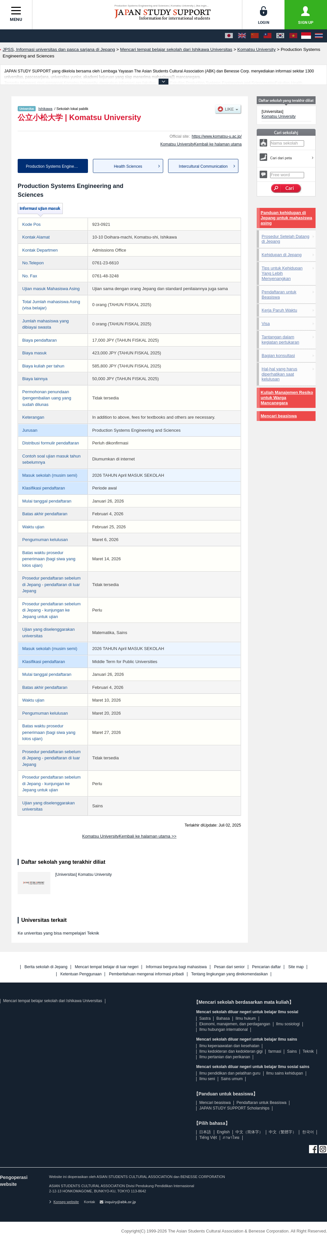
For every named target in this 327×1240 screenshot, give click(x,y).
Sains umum (232, 1079)
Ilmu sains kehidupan (284, 1073)
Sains (292, 1051)
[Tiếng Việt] (293, 35)
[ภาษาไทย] (319, 35)
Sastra (205, 1018)
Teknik (308, 1051)
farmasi (274, 1051)
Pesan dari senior (229, 967)
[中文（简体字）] (255, 35)
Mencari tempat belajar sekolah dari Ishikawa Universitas (52, 1001)
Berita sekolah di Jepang (46, 967)
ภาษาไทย (231, 1137)
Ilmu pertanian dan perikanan (224, 1057)
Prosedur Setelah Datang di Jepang (285, 239)
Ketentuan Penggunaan (81, 974)
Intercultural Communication (203, 166)
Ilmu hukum (245, 1018)
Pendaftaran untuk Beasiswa (279, 294)
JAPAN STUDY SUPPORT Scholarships (234, 1108)
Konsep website (64, 1202)
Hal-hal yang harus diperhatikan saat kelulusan (279, 374)
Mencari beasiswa (279, 415)
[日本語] (229, 35)
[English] (242, 35)
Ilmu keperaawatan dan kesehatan (229, 1046)
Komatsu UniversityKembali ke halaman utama (201, 144)
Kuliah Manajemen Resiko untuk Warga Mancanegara (287, 397)
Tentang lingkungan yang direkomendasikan (229, 974)
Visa (266, 323)
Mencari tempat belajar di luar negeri (107, 967)
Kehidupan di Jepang (281, 254)
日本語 (205, 1132)
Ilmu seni (207, 1079)
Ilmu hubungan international (223, 1029)
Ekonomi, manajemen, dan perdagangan (234, 1024)
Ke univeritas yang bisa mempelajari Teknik (58, 933)
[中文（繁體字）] (267, 35)
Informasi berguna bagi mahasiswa (176, 967)
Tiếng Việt (208, 1137)
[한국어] (280, 35)
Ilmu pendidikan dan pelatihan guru (229, 1073)
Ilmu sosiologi (288, 1024)
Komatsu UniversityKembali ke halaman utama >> (129, 836)
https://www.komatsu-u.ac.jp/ (217, 136)
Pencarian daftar (266, 967)
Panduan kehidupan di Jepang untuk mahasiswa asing (286, 217)
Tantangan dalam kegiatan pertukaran (280, 339)
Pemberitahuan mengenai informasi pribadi (146, 974)
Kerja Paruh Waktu (279, 310)
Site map (295, 967)
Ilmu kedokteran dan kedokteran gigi (230, 1051)
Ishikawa (45, 109)
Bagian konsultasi (278, 355)
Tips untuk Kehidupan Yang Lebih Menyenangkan (282, 273)
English (223, 1132)
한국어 (308, 1132)
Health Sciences (128, 166)
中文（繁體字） (282, 1132)
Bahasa (223, 1018)
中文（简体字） (249, 1132)
